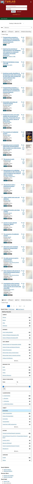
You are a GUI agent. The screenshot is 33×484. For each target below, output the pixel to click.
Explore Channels (8, 477)
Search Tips (6, 481)
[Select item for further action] (1, 37)
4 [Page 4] (16, 306)
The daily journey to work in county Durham (11, 258)
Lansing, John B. (7, 105)
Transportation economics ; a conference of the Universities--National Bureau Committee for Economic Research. (11, 90)
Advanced (19, 11)
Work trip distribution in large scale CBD (11, 62)
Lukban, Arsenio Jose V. (10, 176)
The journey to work (9, 159)
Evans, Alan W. (7, 135)
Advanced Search (8, 471)
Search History (7, 469)
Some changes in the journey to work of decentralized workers (12, 271)
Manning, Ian (8, 160)
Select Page (5, 34)
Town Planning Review (14, 262)
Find (13, 11)
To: (17, 382)
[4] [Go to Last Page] (24, 306)
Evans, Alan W (8, 237)
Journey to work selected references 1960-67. (10, 223)
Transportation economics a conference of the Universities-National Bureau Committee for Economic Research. (11, 40)
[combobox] (16, 6)
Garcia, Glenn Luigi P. (9, 289)
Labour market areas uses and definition (12, 198)
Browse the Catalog (8, 475)
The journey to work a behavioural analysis (9, 185)
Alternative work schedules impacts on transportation (11, 247)
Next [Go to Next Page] (20, 306)
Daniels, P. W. (8, 273)
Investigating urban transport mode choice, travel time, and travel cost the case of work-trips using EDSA (12, 286)
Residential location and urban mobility (12, 210)
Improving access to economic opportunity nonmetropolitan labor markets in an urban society (12, 146)
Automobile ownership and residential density (10, 102)
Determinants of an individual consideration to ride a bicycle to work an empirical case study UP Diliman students (12, 173)
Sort (2, 27)
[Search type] (16, 9)
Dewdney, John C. (8, 261)
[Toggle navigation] (30, 2)
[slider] (3, 386)
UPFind (3, 2)
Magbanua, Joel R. (8, 65)
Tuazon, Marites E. (8, 79)
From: (4, 382)
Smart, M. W (7, 200)
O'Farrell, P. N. (8, 187)
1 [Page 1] (8, 306)
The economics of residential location (10, 132)
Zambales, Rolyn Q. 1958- (9, 56)
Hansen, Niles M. (8, 149)
